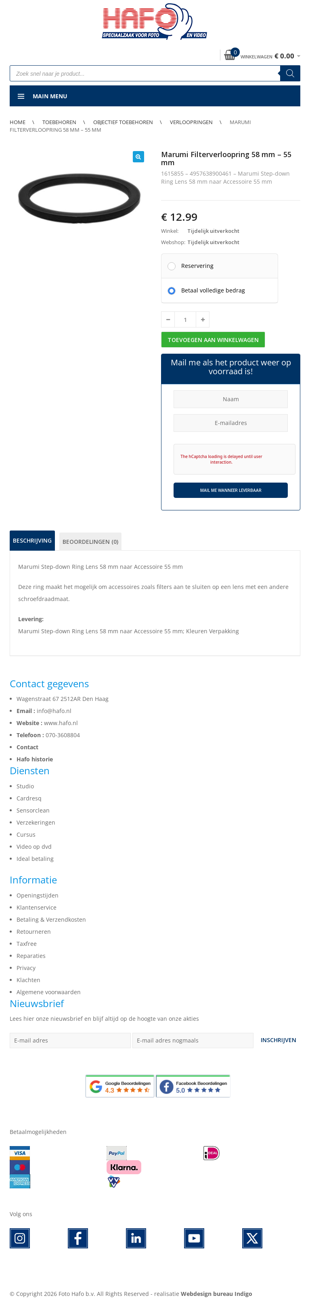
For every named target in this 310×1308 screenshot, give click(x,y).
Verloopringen (191, 122)
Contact (27, 747)
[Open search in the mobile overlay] (155, 73)
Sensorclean (33, 810)
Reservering (197, 265)
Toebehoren (59, 122)
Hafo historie (35, 759)
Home (17, 122)
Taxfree (27, 943)
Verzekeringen (36, 822)
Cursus (26, 834)
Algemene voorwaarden (49, 992)
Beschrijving (32, 540)
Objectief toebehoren (123, 122)
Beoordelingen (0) (90, 541)
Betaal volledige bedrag (213, 290)
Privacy (26, 968)
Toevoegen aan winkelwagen (213, 340)
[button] (138, 156)
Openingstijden (38, 895)
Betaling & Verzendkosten (51, 919)
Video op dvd (34, 846)
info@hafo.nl (54, 711)
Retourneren (34, 931)
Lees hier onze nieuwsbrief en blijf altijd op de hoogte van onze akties (104, 1018)
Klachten (28, 980)
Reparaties (31, 956)
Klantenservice (37, 907)
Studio (25, 786)
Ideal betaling (35, 858)
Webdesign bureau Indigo (216, 1294)
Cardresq (29, 798)
